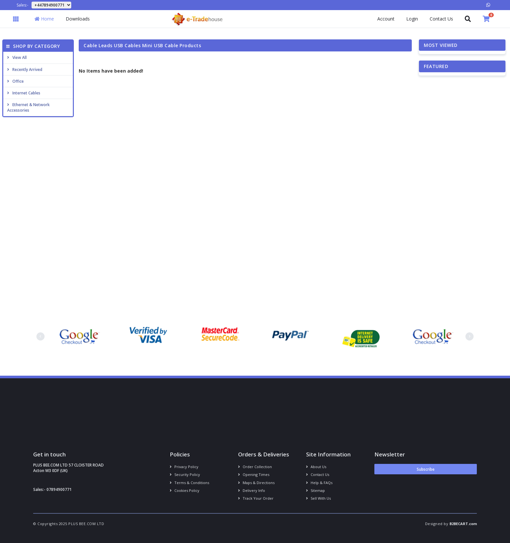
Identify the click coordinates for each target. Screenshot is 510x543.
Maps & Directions (256, 482)
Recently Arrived (24, 69)
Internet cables (23, 93)
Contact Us (441, 19)
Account (386, 19)
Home (44, 19)
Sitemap (315, 490)
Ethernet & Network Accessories (28, 107)
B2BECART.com (463, 523)
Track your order (256, 498)
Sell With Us (318, 498)
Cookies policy (184, 490)
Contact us (317, 474)
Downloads (78, 19)
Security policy (185, 474)
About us (316, 466)
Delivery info (251, 490)
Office (15, 81)
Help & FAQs (319, 482)
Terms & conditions (189, 482)
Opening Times (253, 474)
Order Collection (255, 466)
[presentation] (40, 336)
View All (17, 57)
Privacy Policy (184, 466)
